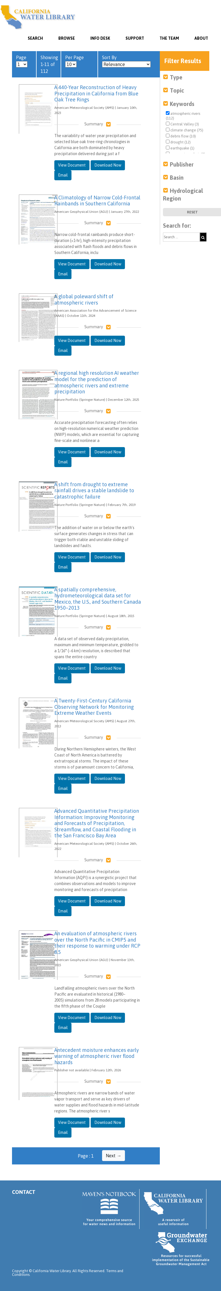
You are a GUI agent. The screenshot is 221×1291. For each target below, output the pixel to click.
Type (176, 77)
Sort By (126, 61)
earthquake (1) (180, 148)
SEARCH (35, 38)
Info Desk (100, 38)
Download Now (107, 165)
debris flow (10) (181, 136)
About (201, 38)
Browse (66, 38)
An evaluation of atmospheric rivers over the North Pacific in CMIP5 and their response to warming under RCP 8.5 (97, 942)
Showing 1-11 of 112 (49, 64)
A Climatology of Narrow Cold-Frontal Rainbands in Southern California (97, 201)
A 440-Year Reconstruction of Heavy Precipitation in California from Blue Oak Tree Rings (96, 93)
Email (63, 175)
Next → (113, 1155)
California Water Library (38, 17)
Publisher (182, 164)
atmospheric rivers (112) (183, 115)
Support (135, 38)
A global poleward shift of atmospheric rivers (84, 299)
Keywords (182, 104)
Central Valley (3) (182, 124)
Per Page (74, 61)
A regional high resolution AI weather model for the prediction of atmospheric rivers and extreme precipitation (96, 382)
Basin (177, 177)
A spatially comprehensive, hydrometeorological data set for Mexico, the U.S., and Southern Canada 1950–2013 (97, 599)
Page (21, 61)
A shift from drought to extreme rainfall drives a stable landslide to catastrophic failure (94, 490)
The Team (169, 38)
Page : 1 (86, 1155)
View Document (72, 165)
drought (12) (178, 142)
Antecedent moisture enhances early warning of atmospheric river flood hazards (96, 1056)
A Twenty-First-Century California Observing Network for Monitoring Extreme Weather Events (94, 707)
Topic (177, 90)
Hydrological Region (183, 194)
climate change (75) (184, 130)
